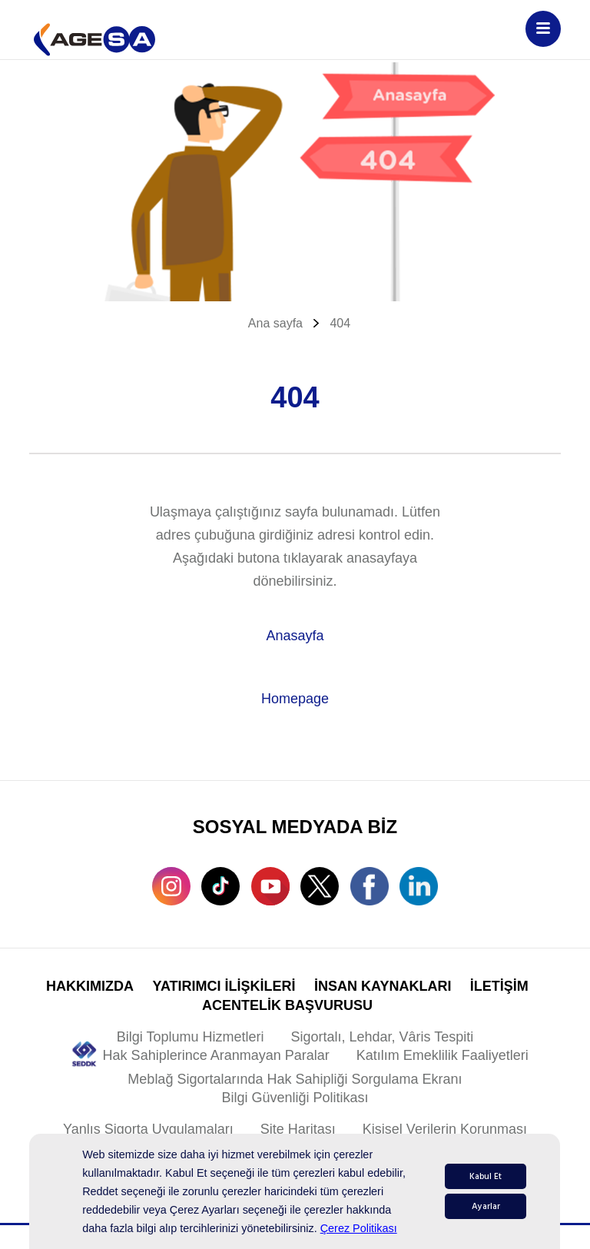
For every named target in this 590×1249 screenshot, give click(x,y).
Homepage (295, 698)
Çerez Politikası (358, 1228)
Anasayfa (294, 635)
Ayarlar (486, 1206)
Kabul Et (485, 1176)
